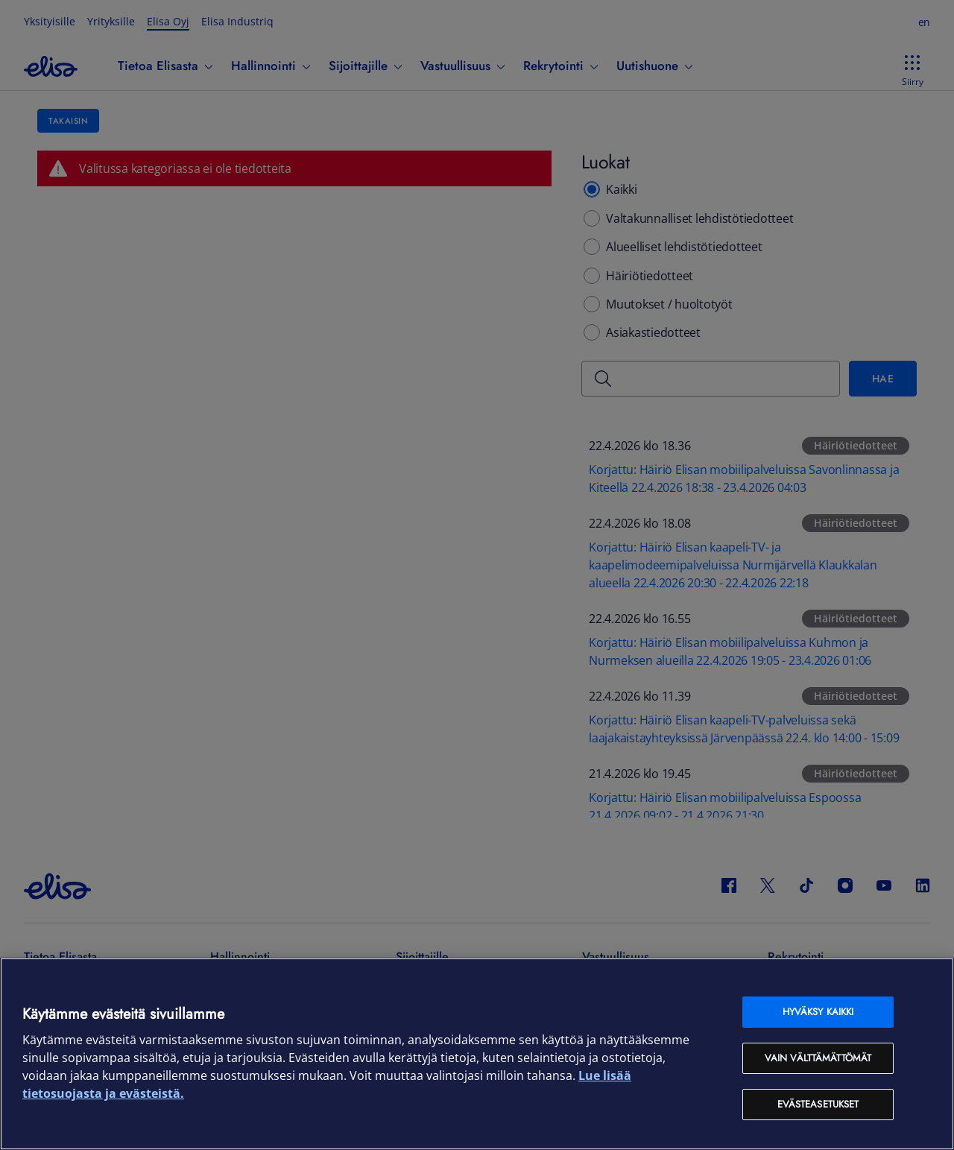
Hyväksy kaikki (818, 1012)
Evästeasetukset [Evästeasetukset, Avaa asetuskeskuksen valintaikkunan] (818, 1104)
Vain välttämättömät (818, 1058)
